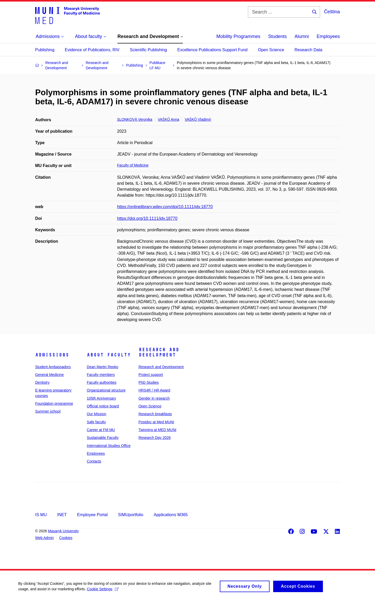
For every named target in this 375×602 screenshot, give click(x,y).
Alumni (302, 36)
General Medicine (49, 375)
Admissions (52, 355)
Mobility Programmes (238, 36)
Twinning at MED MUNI (157, 430)
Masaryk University (63, 531)
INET (61, 515)
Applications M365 (171, 515)
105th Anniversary (101, 398)
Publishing (44, 50)
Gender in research (154, 398)
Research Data (308, 50)
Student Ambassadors (53, 367)
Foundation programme (54, 403)
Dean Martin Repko (102, 367)
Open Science (271, 50)
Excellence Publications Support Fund (212, 50)
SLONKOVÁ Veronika (134, 119)
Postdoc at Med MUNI (156, 422)
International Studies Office (108, 446)
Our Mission (96, 414)
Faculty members (101, 375)
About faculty (109, 355)
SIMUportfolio (130, 515)
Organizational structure (106, 390)
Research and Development (159, 352)
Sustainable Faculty (102, 438)
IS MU (41, 515)
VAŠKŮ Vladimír (198, 119)
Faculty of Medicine (133, 165)
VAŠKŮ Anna (168, 119)
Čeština (332, 11)
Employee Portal (92, 515)
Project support (151, 375)
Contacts (94, 461)
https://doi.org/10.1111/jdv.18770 (147, 218)
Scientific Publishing (148, 50)
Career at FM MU (101, 430)
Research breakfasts (155, 414)
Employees (328, 36)
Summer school (47, 411)
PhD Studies (149, 382)
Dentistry (42, 382)
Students (277, 36)
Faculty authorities (101, 382)
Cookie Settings (102, 591)
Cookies (65, 538)
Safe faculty (96, 422)
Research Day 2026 (155, 438)
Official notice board (103, 406)
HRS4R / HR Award (154, 390)
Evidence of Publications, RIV (92, 50)
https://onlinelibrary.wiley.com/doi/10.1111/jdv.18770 (165, 206)
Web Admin (44, 538)
